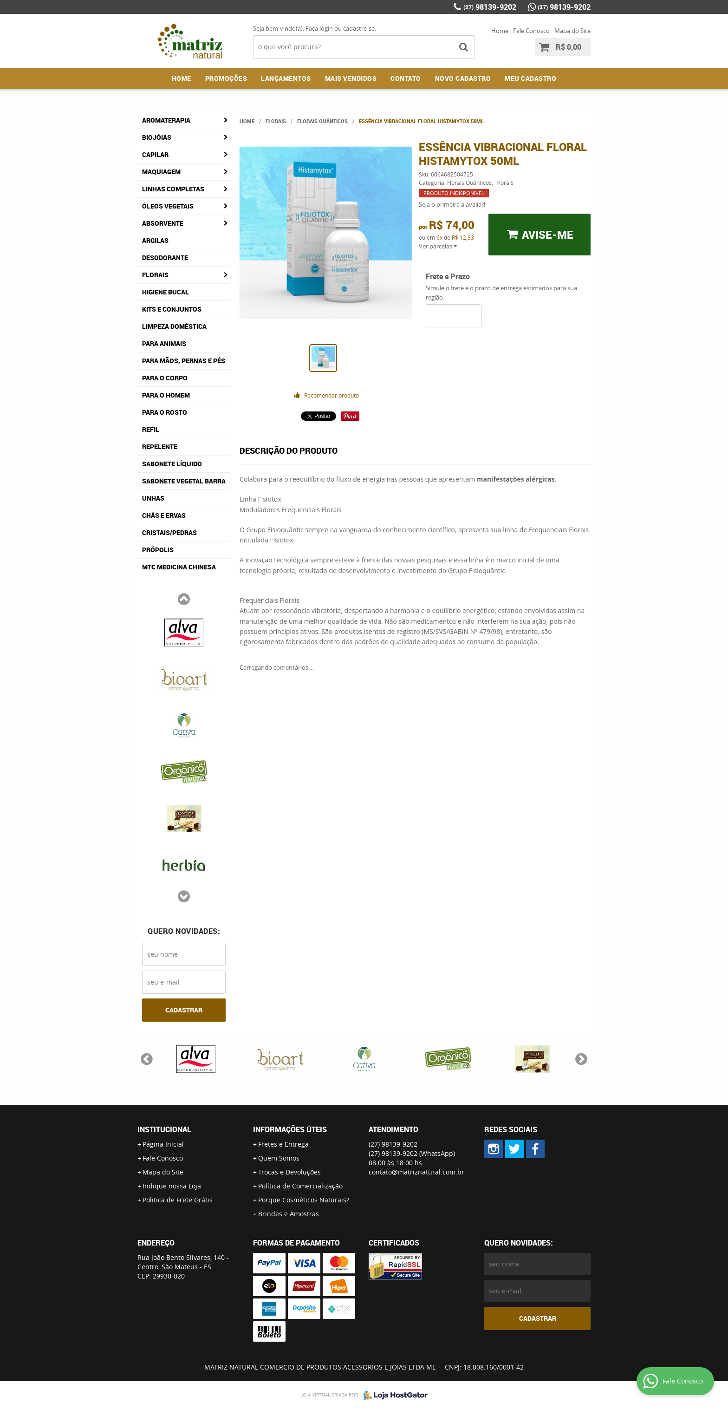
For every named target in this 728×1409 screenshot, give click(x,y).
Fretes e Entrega (283, 1144)
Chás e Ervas (164, 515)
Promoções (226, 78)
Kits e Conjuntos (172, 309)
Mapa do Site (572, 30)
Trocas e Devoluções (289, 1172)
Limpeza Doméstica (174, 326)
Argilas (155, 240)
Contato (405, 78)
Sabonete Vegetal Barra (184, 480)
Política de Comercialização (300, 1185)
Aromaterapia (166, 120)
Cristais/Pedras (169, 532)
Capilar (155, 154)
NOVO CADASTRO (463, 78)
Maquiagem (161, 171)
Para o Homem (166, 395)
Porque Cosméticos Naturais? (303, 1199)
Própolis (158, 549)
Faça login (319, 28)
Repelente (159, 446)
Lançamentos (286, 78)
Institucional (164, 1129)
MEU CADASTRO (530, 78)
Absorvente (162, 223)
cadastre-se (359, 28)
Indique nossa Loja (172, 1185)
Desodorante (165, 257)
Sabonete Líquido (172, 463)
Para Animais (164, 343)
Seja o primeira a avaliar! (452, 204)
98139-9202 (489, 7)
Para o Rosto (164, 412)
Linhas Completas (173, 188)
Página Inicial (163, 1144)
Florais (155, 274)
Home (499, 30)
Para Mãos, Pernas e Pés (183, 360)
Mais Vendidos (351, 78)
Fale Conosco (531, 30)
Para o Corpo (165, 377)
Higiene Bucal (165, 291)
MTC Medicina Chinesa (179, 566)
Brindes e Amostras (288, 1213)
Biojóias (156, 137)
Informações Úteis (290, 1129)
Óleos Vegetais (168, 206)
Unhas (153, 498)
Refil (150, 429)
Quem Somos (278, 1158)
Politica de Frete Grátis (178, 1199)
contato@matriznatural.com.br (416, 1172)
